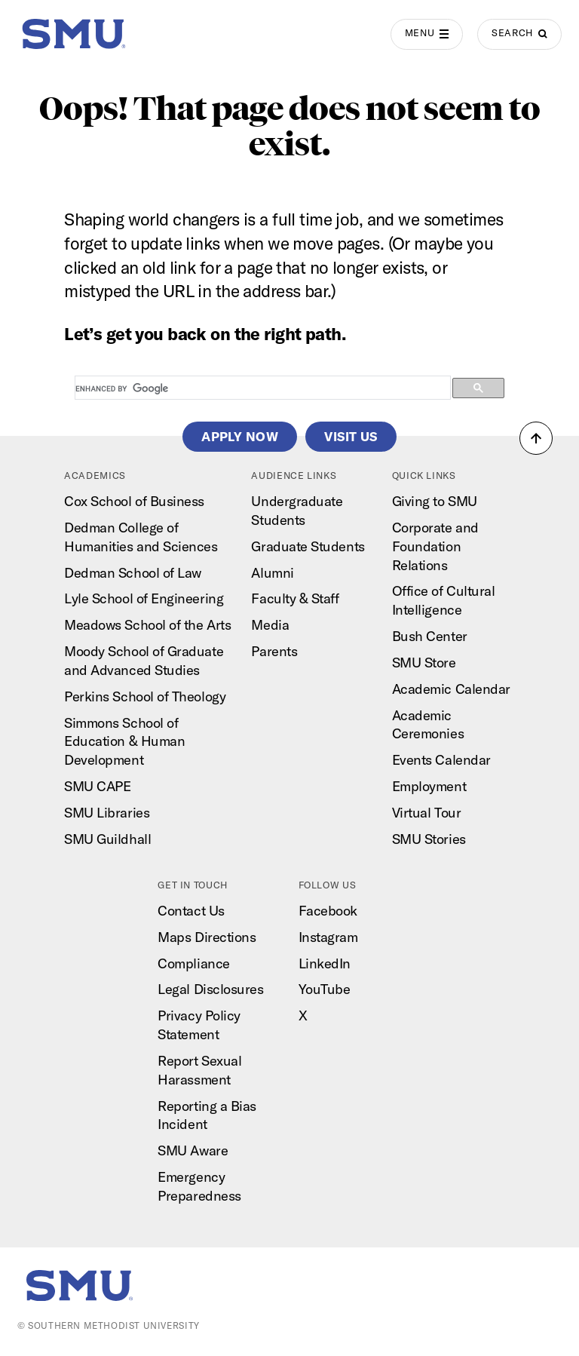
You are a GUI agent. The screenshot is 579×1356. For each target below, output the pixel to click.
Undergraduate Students (296, 510)
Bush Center (429, 636)
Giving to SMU (434, 501)
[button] (536, 438)
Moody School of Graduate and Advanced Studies (143, 661)
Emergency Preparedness (199, 1186)
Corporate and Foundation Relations (435, 546)
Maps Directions (207, 937)
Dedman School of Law (132, 572)
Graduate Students (307, 546)
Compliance (193, 963)
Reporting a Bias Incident (207, 1115)
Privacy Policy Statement (199, 1025)
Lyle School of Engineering (143, 598)
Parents (274, 651)
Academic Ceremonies (428, 725)
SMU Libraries (106, 812)
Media (270, 625)
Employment (429, 786)
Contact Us (191, 910)
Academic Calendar (451, 689)
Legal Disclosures (210, 989)
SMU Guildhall (107, 839)
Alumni (272, 572)
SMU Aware (193, 1150)
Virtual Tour (426, 812)
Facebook (328, 910)
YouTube (325, 989)
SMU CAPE (97, 786)
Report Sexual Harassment (199, 1070)
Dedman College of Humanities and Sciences (140, 537)
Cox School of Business (134, 501)
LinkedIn (325, 963)
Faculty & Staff (295, 598)
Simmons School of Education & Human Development (124, 741)
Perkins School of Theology (144, 696)
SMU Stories (429, 839)
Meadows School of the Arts (147, 625)
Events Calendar (441, 760)
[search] (261, 388)
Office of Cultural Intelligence (443, 600)
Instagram (328, 937)
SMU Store (424, 662)
